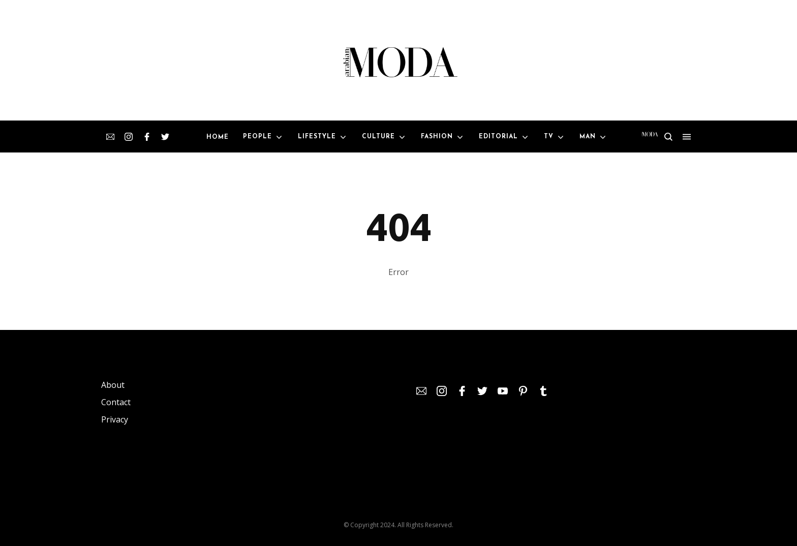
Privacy (114, 419)
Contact (116, 402)
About (113, 385)
